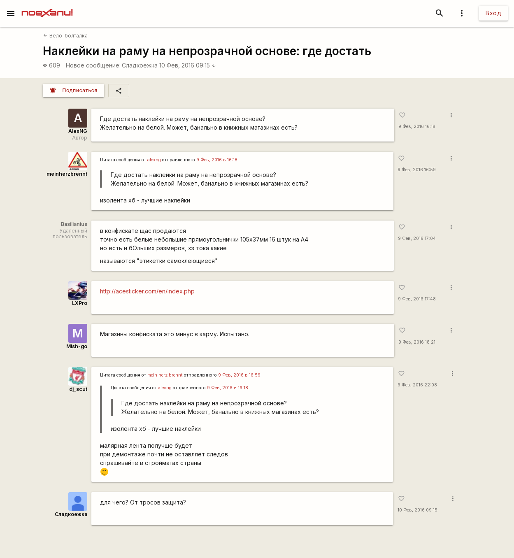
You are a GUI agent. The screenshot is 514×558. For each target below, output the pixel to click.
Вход (493, 12)
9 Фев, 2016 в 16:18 (216, 160)
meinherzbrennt (67, 174)
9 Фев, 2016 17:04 (417, 238)
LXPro (79, 303)
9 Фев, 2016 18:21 (416, 342)
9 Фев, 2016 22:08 (417, 385)
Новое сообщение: (93, 65)
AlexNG (77, 131)
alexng (154, 160)
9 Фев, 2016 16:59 (417, 169)
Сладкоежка (140, 65)
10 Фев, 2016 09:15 (187, 65)
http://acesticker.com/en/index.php (147, 291)
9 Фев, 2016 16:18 (416, 126)
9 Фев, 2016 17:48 (417, 299)
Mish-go (76, 346)
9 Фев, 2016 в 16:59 (239, 375)
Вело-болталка (65, 36)
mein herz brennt (165, 375)
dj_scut (78, 389)
